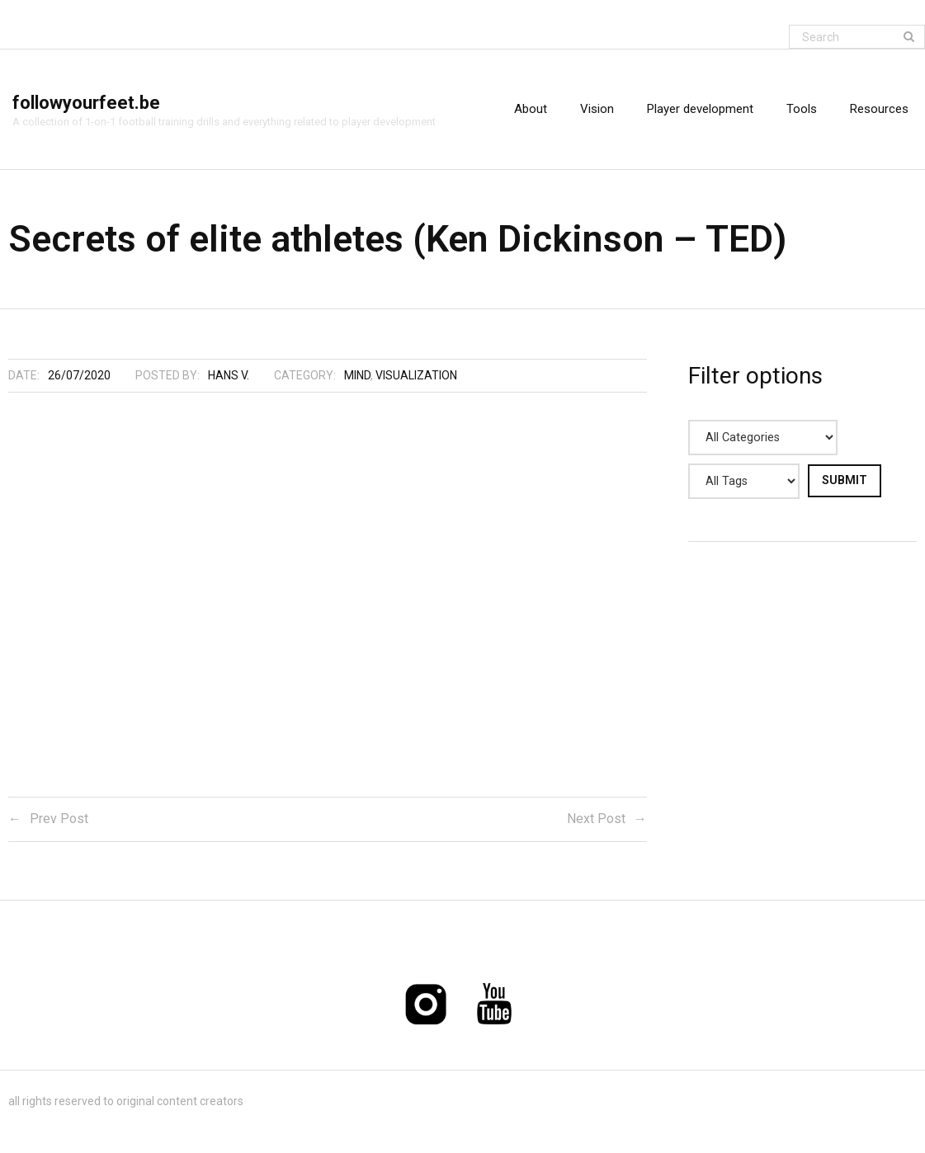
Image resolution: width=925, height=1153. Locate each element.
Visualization (416, 375)
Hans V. (228, 375)
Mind (357, 375)
